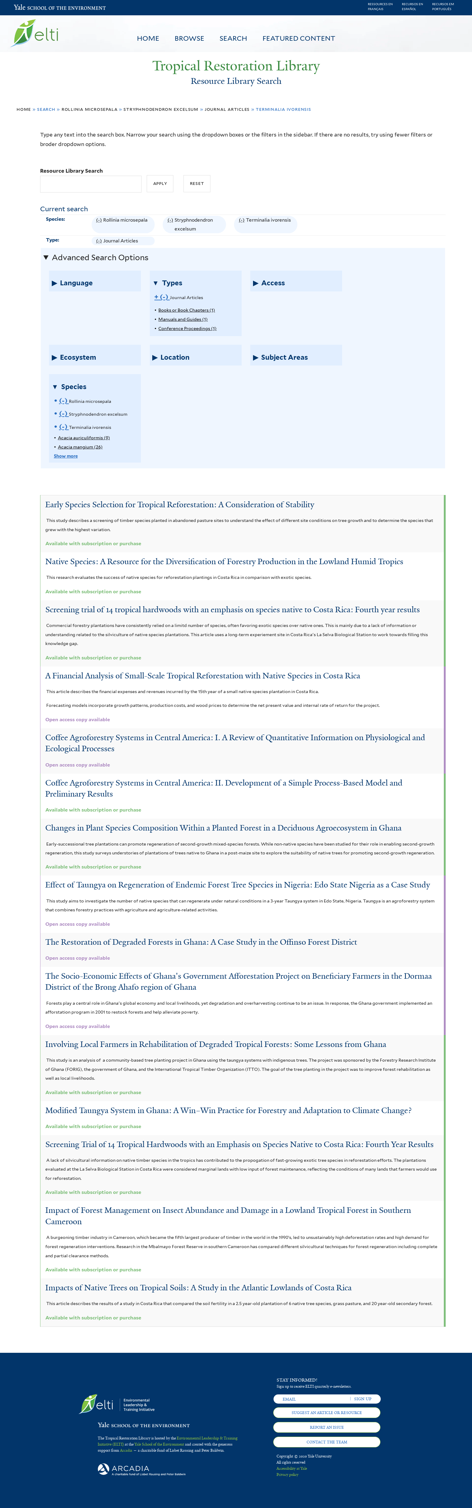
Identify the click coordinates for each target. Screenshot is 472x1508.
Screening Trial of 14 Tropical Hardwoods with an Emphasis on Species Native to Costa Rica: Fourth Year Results (239, 1144)
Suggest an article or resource (327, 1412)
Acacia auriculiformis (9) (84, 437)
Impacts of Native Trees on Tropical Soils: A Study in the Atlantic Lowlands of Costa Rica (198, 1287)
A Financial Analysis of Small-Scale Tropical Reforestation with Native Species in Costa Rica (202, 675)
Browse (189, 38)
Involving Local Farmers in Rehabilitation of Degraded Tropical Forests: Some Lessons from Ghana (215, 1044)
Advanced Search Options (100, 257)
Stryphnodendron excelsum (160, 109)
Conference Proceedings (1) (187, 328)
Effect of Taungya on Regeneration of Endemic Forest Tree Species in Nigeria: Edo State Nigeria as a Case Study (237, 885)
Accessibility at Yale (292, 1468)
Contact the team (327, 1442)
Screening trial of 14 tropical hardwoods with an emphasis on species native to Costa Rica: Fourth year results (232, 609)
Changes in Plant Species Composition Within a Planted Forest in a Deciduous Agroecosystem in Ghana (223, 828)
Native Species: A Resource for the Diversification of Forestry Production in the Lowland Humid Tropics (224, 561)
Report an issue (327, 1427)
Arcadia (126, 1450)
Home (148, 38)
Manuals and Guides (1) (183, 319)
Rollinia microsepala (90, 109)
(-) (99, 224)
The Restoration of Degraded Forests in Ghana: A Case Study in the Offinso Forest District (201, 942)
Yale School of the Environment (30, 7)
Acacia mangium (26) (80, 446)
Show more (66, 456)
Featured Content (298, 38)
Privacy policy (287, 1474)
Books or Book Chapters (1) (186, 310)
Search (233, 38)
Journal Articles (227, 109)
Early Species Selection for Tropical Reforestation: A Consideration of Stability (179, 504)
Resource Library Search (71, 171)
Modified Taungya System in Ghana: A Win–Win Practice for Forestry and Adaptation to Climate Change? (228, 1110)
